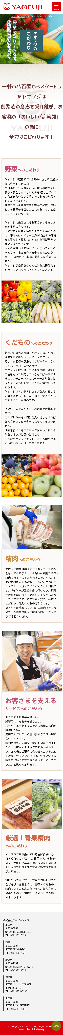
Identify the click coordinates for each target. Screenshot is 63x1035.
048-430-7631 (18, 952)
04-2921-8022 (18, 970)
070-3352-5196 (18, 991)
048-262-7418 (18, 935)
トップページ (18, 16)
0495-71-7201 (18, 1008)
